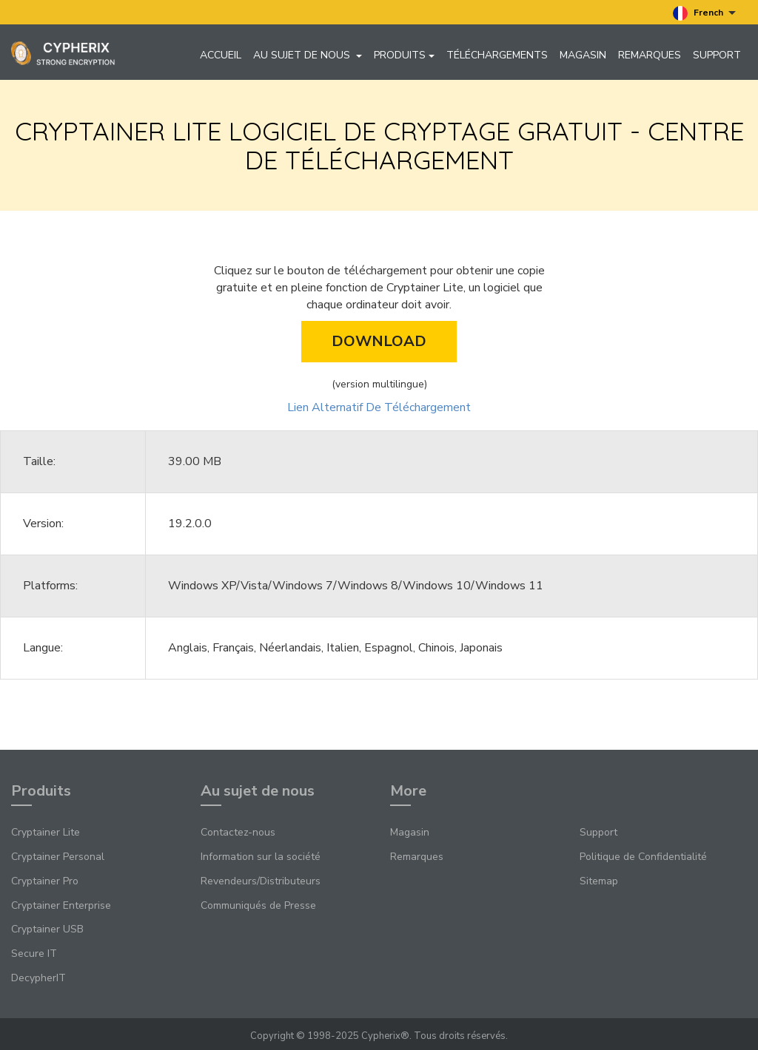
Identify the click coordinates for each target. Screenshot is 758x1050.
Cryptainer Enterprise (61, 905)
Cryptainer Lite (45, 832)
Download (379, 341)
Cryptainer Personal (57, 857)
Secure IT (34, 953)
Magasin (583, 55)
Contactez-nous (238, 832)
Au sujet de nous (307, 55)
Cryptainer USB (47, 929)
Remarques (649, 55)
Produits (404, 55)
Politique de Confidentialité (643, 857)
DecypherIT (38, 978)
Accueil (220, 55)
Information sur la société (261, 857)
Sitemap (599, 881)
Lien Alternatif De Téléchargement (379, 407)
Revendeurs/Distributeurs (261, 881)
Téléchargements (497, 55)
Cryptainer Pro (44, 881)
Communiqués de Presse (258, 905)
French (704, 13)
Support (717, 55)
